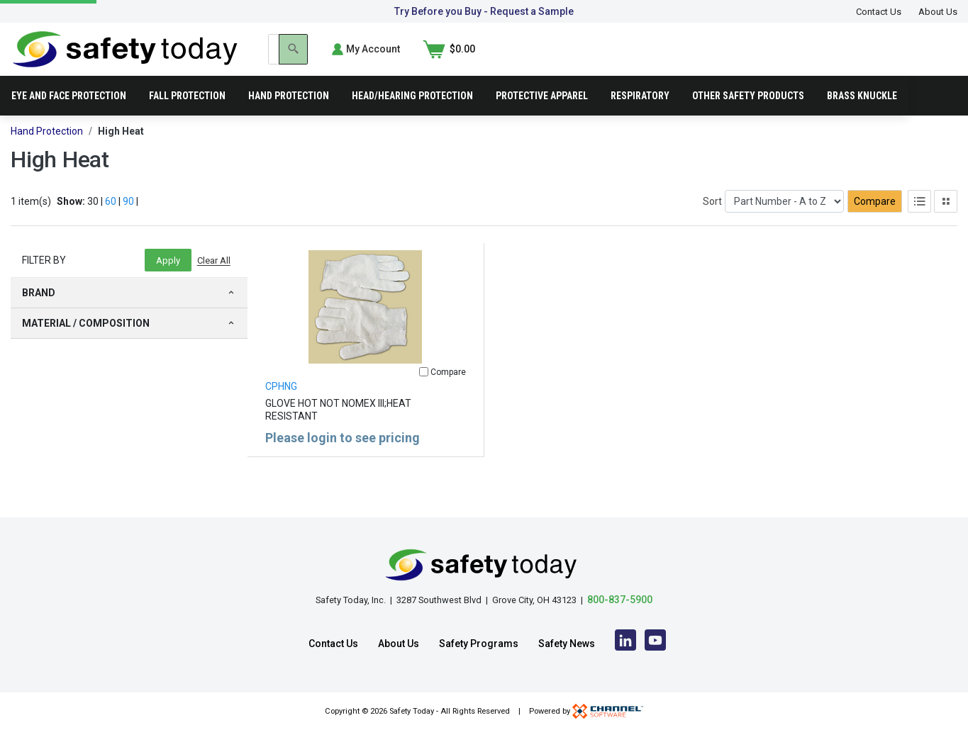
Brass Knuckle (862, 116)
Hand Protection (288, 116)
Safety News (566, 643)
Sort (712, 222)
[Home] (125, 58)
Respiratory (640, 116)
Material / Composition (129, 343)
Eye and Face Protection (68, 116)
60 (110, 222)
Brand (129, 313)
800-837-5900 (619, 599)
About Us (937, 11)
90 (128, 222)
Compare (875, 222)
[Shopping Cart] (931, 59)
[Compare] (423, 392)
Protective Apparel (542, 116)
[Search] (745, 60)
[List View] (919, 221)
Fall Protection (187, 116)
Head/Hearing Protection (412, 116)
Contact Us (878, 11)
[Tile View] (945, 221)
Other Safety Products (748, 116)
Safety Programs (478, 643)
